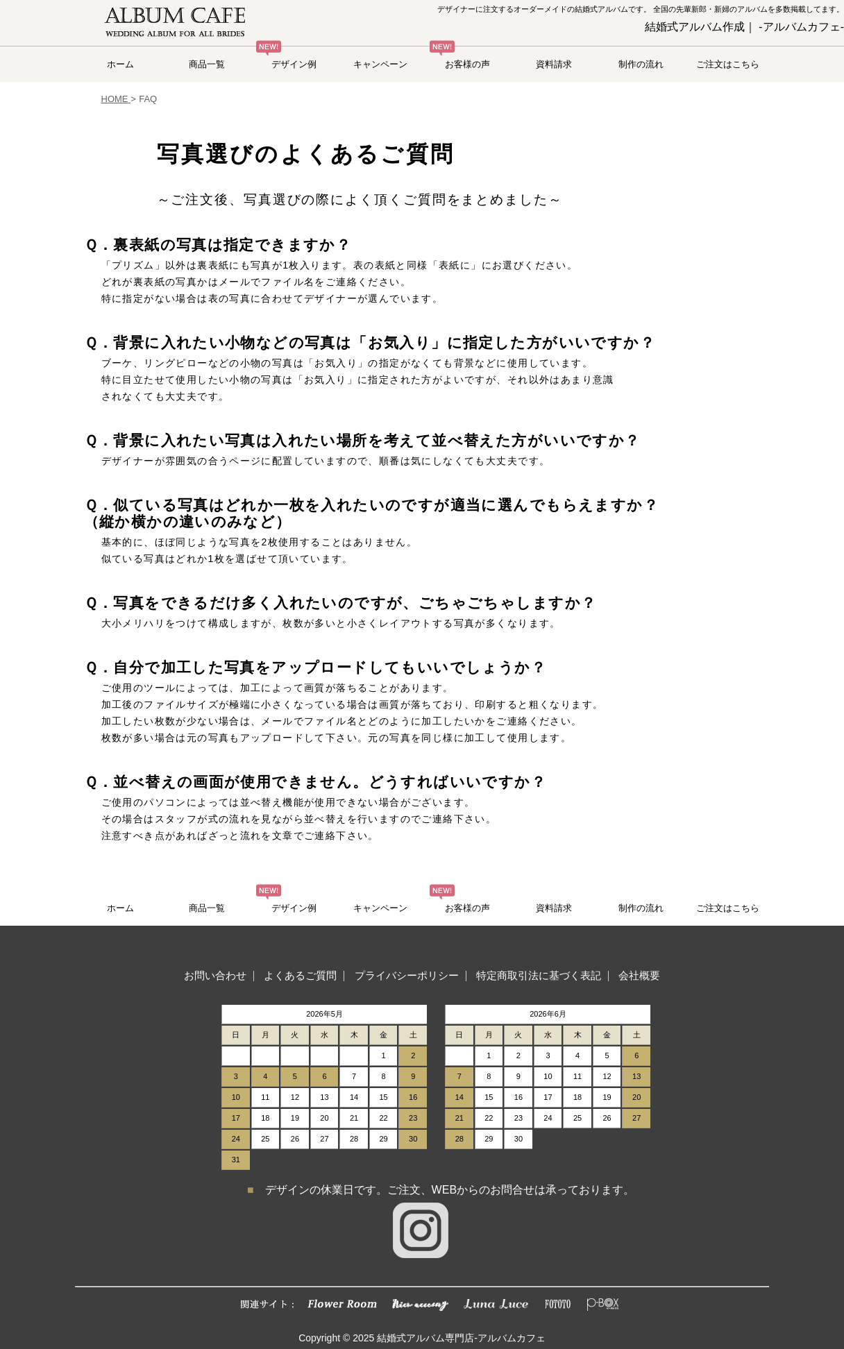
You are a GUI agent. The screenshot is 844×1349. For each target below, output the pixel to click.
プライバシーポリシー (407, 975)
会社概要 (639, 975)
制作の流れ (641, 64)
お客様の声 (467, 64)
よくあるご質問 (300, 975)
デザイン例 (293, 64)
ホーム (120, 64)
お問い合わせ (215, 975)
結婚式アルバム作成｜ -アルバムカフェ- (744, 27)
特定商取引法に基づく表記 (538, 975)
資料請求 (554, 64)
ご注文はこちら (727, 64)
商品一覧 (207, 64)
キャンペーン (380, 64)
